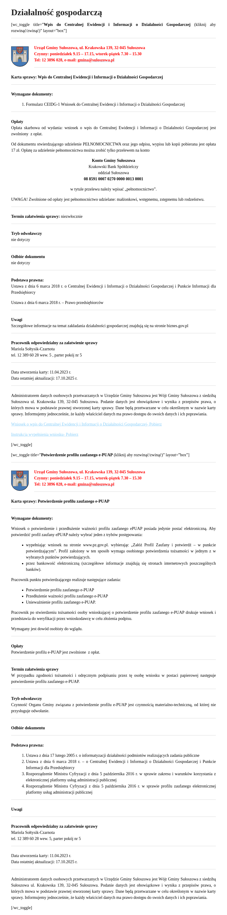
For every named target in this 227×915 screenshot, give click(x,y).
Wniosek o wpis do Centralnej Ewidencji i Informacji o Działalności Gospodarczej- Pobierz (86, 424)
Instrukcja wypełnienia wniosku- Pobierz (44, 434)
